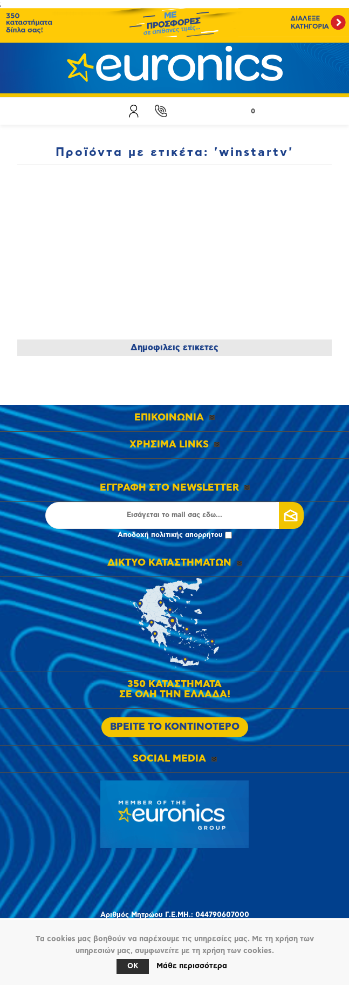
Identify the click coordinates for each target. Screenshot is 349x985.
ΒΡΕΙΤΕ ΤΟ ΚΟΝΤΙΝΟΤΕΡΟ (174, 727)
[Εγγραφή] (174, 515)
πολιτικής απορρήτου (187, 535)
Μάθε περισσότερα (191, 966)
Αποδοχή (175, 535)
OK (132, 966)
